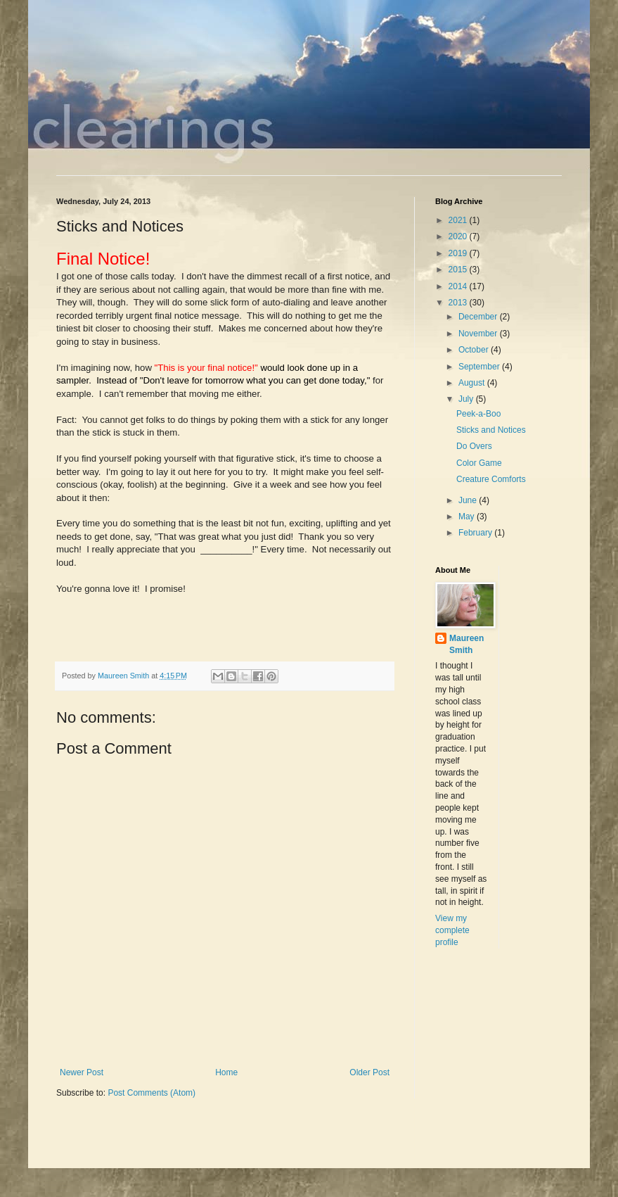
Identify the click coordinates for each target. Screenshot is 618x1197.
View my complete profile (452, 930)
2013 (459, 303)
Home (226, 1072)
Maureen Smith (466, 644)
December (479, 317)
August (472, 383)
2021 (459, 220)
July (467, 399)
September (480, 367)
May (467, 516)
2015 (459, 269)
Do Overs (474, 446)
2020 (459, 236)
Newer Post (81, 1072)
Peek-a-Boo (478, 414)
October (474, 350)
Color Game (479, 463)
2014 (459, 286)
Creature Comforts (491, 479)
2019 (459, 253)
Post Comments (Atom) (151, 1093)
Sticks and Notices (491, 430)
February (476, 533)
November (479, 333)
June (468, 500)
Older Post (369, 1072)
